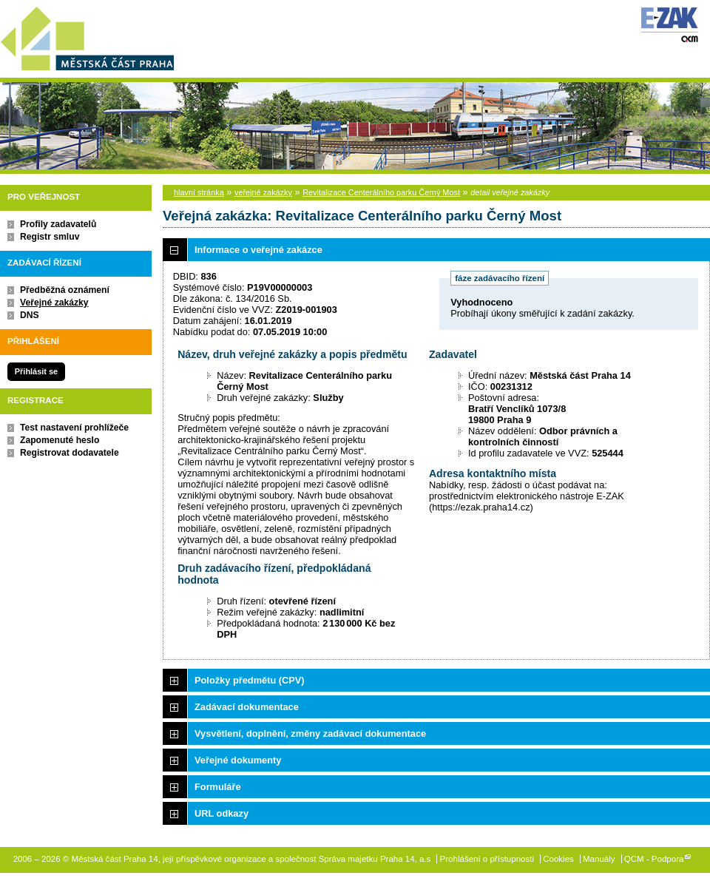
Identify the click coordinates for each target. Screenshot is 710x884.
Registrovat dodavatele (69, 453)
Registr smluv (49, 237)
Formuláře (218, 786)
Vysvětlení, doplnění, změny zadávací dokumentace (310, 733)
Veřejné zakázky (54, 302)
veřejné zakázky (263, 192)
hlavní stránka (199, 192)
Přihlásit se (36, 371)
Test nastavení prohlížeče (74, 427)
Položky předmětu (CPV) (250, 680)
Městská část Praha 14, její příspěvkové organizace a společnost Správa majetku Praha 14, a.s (87, 36)
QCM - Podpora (654, 858)
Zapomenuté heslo (59, 440)
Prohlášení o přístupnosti (487, 858)
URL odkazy (221, 813)
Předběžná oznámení (64, 290)
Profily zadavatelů (58, 224)
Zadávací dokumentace (247, 706)
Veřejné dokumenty (238, 760)
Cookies (558, 858)
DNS (29, 315)
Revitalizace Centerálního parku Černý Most (381, 192)
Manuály (599, 858)
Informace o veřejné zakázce (258, 249)
